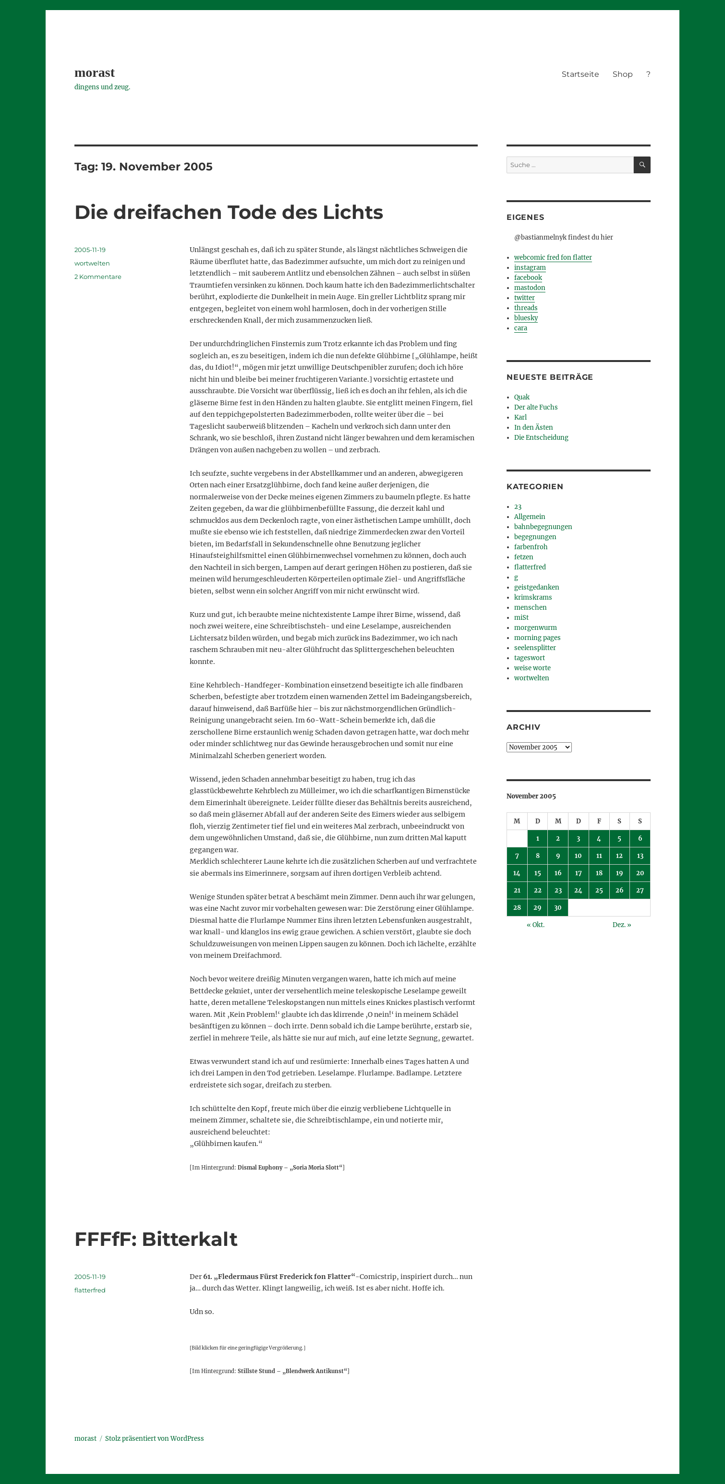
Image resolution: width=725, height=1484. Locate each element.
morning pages (537, 638)
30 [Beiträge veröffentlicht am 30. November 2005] (558, 908)
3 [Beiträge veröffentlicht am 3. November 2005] (578, 838)
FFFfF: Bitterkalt (156, 1239)
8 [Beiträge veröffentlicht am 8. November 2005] (538, 856)
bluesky (526, 318)
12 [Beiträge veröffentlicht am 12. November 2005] (619, 856)
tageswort (529, 658)
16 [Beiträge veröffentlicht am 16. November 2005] (558, 873)
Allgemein (529, 517)
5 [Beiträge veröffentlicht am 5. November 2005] (619, 838)
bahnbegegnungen (543, 527)
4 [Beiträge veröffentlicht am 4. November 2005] (599, 838)
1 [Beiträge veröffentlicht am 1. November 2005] (537, 838)
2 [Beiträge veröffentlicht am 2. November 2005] (558, 838)
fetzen (523, 557)
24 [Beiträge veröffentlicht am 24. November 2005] (578, 890)
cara (520, 328)
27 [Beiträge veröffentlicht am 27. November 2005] (640, 890)
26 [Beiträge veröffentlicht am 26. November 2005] (620, 890)
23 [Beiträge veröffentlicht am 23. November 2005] (558, 890)
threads (526, 308)
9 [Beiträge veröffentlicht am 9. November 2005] (558, 856)
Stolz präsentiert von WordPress (154, 1439)
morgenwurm (535, 628)
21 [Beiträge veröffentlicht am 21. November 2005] (517, 890)
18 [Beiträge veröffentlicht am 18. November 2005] (599, 873)
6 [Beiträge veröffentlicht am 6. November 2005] (640, 838)
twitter (524, 298)
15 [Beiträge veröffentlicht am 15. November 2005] (537, 873)
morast (94, 72)
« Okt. (535, 925)
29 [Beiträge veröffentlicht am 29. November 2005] (537, 908)
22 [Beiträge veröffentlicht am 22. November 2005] (538, 890)
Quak (522, 397)
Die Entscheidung (541, 438)
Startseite (580, 74)
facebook (528, 278)
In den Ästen (533, 427)
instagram (530, 268)
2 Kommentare (97, 276)
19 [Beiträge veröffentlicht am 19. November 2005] (619, 873)
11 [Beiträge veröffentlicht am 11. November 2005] (599, 856)
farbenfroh (531, 547)
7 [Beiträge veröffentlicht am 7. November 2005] (517, 856)
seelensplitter (535, 648)
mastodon (529, 288)
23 (517, 507)
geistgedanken (536, 587)
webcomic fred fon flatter (553, 257)
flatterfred (90, 1290)
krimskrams (533, 597)
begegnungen (535, 537)
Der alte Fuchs (536, 407)
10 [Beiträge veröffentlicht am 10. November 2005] (578, 856)
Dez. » (622, 925)
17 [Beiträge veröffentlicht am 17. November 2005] (578, 873)
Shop (623, 74)
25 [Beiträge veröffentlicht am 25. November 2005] (599, 890)
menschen (530, 607)
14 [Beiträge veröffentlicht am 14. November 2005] (516, 873)
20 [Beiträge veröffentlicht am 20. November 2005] (640, 873)
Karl (520, 417)
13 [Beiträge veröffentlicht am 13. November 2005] (640, 856)
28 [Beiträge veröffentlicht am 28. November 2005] (517, 908)
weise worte (532, 668)
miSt (521, 618)
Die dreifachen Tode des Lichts (228, 212)
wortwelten (92, 263)
